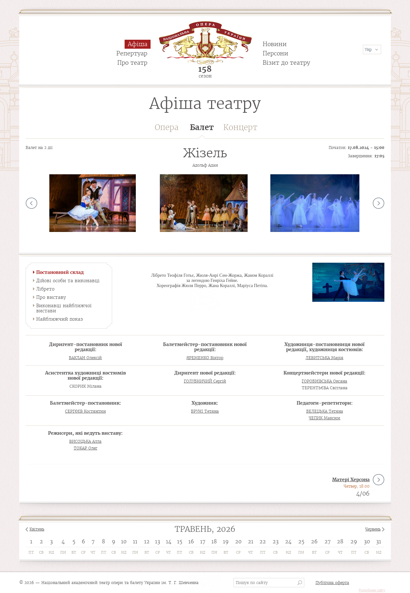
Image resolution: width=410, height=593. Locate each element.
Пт (31, 552)
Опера (166, 127)
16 (191, 541)
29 (353, 541)
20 (238, 541)
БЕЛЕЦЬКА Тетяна (324, 411)
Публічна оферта (332, 582)
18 (214, 541)
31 (378, 541)
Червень (373, 529)
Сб (41, 552)
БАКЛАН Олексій (85, 357)
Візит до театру (286, 62)
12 (147, 541)
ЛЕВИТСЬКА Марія (324, 357)
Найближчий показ (59, 319)
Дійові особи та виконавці (68, 280)
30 (367, 541)
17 (202, 541)
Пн (63, 552)
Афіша (137, 44)
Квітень (36, 529)
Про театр (132, 62)
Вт (73, 552)
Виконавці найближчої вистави (64, 308)
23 (276, 541)
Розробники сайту (372, 590)
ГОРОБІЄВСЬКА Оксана (324, 381)
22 (262, 541)
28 (340, 541)
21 (250, 541)
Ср (83, 552)
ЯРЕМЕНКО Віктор (204, 357)
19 (226, 541)
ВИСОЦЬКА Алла (85, 441)
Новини (275, 44)
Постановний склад (60, 272)
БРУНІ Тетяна (205, 411)
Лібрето (45, 289)
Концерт (240, 127)
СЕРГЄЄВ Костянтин (85, 411)
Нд (51, 552)
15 (179, 541)
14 (168, 541)
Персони (275, 53)
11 (135, 541)
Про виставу (51, 297)
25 (301, 541)
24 (288, 541)
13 (157, 541)
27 (327, 541)
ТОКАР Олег (85, 448)
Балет (202, 130)
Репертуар (131, 53)
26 (314, 541)
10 (124, 541)
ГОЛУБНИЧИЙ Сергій (205, 381)
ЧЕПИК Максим (324, 418)
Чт (93, 552)
